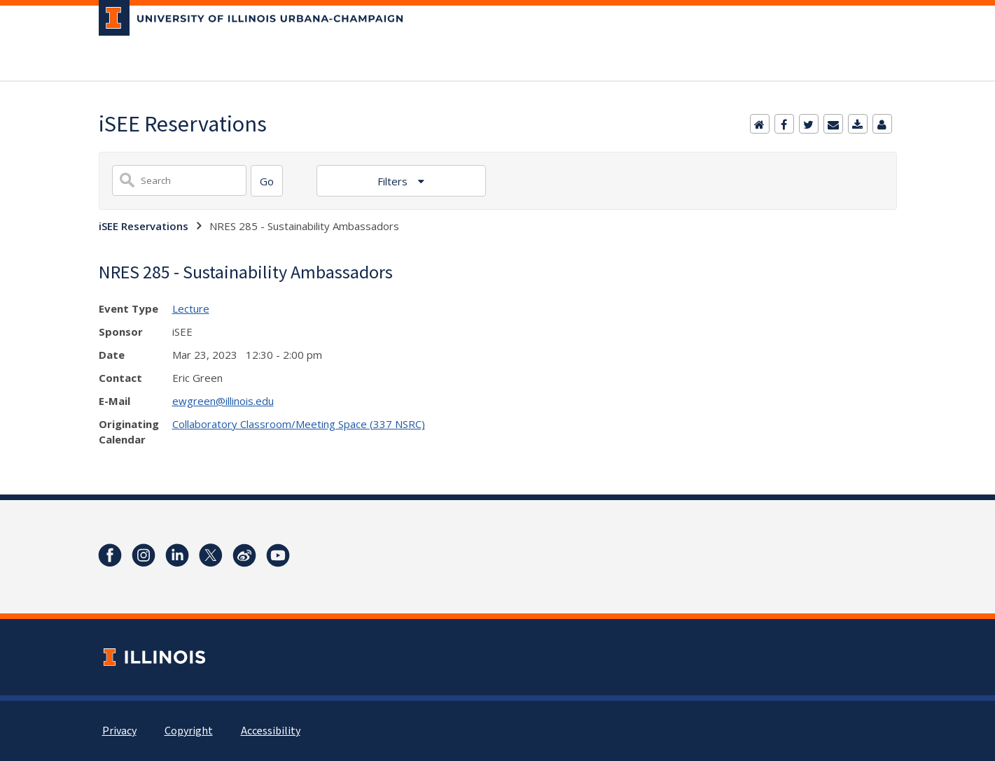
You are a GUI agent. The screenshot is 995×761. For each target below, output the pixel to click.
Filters (393, 181)
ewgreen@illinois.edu (223, 401)
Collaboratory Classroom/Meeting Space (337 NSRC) (298, 424)
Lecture (190, 308)
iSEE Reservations (143, 226)
